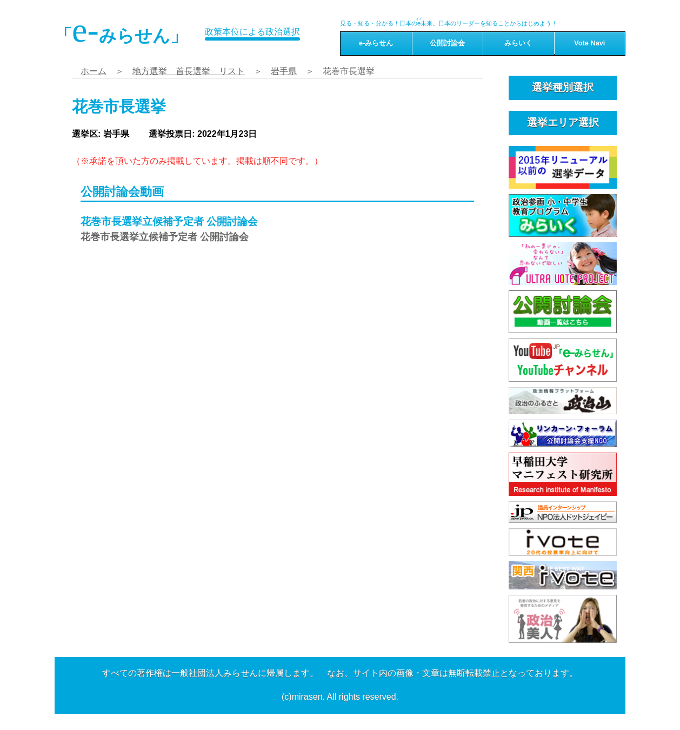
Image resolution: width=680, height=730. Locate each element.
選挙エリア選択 (563, 122)
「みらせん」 (121, 30)
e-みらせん (376, 43)
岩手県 (284, 71)
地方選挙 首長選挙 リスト (188, 71)
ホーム (93, 71)
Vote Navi (589, 43)
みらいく (518, 43)
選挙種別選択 (563, 87)
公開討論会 (447, 43)
